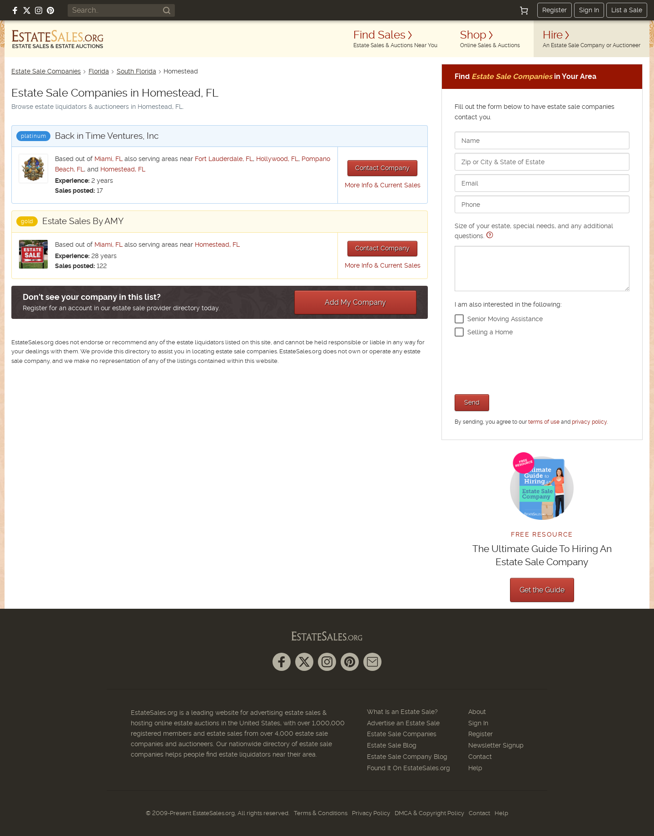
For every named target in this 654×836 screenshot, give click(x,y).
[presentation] (524, 364)
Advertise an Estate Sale (403, 723)
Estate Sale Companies (46, 71)
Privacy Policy (371, 813)
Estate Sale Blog (391, 745)
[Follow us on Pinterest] (50, 10)
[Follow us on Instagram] (38, 10)
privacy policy (589, 422)
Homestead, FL (122, 169)
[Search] (167, 10)
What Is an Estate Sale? (402, 711)
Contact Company (382, 167)
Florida (99, 71)
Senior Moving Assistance (505, 319)
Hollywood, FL (277, 158)
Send (472, 402)
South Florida (136, 71)
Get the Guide (542, 590)
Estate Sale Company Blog (407, 756)
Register (554, 10)
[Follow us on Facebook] (15, 10)
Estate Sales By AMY (83, 221)
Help (475, 768)
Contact (480, 756)
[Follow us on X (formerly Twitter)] (26, 10)
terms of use (544, 422)
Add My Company (355, 302)
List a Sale (626, 10)
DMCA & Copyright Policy (429, 813)
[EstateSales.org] (57, 39)
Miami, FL (108, 158)
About (477, 711)
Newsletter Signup (496, 745)
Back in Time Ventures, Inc (107, 136)
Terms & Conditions (320, 813)
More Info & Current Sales (383, 185)
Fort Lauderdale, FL (224, 158)
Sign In (589, 10)
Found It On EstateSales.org (408, 768)
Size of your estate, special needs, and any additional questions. (542, 256)
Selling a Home (490, 332)
